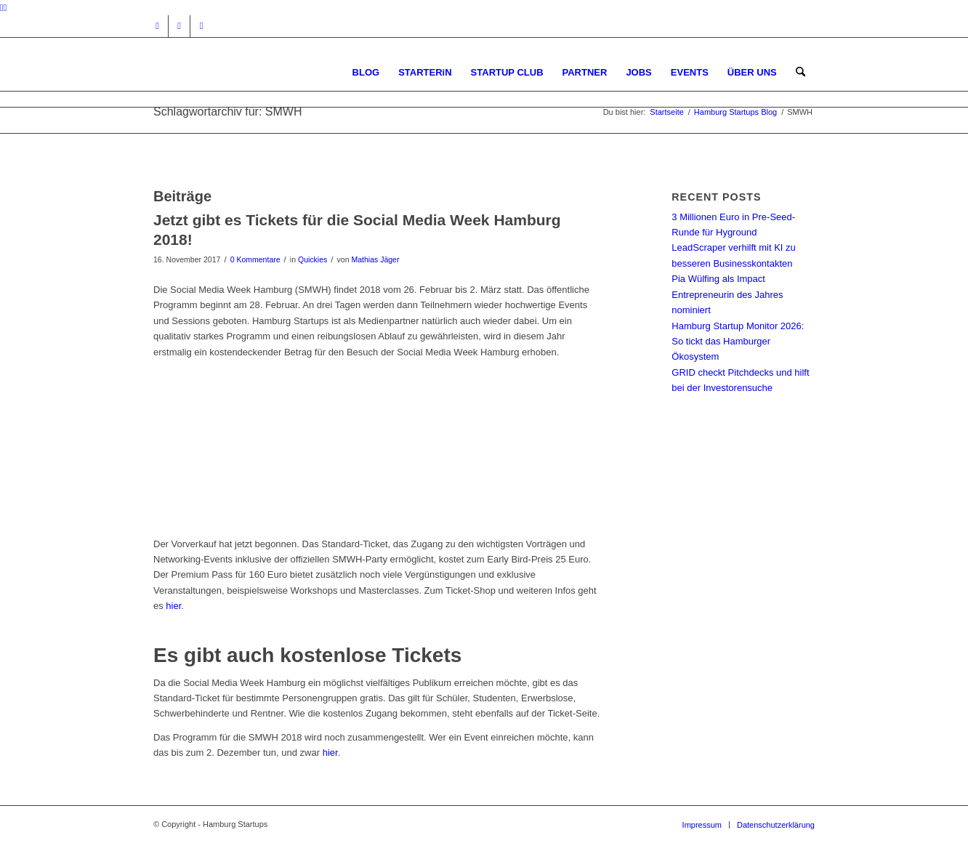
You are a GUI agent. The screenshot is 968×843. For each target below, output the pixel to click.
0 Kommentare (255, 259)
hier (173, 605)
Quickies (312, 259)
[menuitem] (366, 72)
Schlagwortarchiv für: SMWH (227, 111)
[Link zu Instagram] (157, 26)
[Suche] (800, 72)
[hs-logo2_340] (262, 72)
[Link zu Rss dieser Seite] (201, 26)
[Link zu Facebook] (179, 26)
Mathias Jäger (375, 259)
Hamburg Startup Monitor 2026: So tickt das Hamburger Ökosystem (737, 341)
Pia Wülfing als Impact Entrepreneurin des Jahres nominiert (727, 294)
